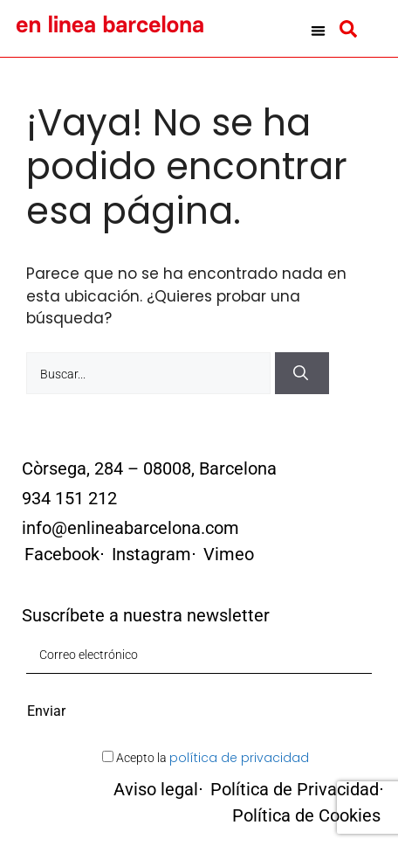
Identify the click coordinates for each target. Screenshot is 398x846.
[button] (318, 30)
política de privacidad (239, 757)
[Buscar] (302, 373)
